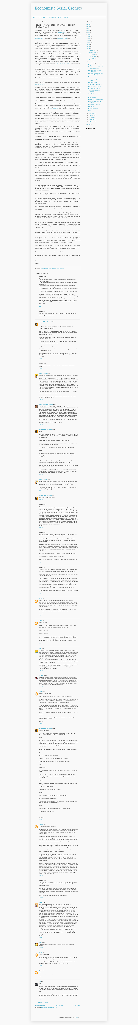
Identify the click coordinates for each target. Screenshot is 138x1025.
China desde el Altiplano (94, 104)
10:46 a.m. (41, 399)
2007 (88, 48)
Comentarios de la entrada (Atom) (49, 1007)
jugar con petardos (62, 38)
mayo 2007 (91, 113)
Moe (40, 981)
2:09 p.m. (41, 947)
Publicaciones (52, 17)
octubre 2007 (92, 54)
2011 (88, 40)
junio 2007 (91, 63)
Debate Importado (92, 76)
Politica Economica (52, 268)
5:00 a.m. (41, 317)
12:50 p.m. (41, 875)
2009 (88, 44)
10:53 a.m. (41, 424)
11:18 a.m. (41, 474)
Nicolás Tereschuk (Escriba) (46, 404)
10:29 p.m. (41, 644)
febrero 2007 (92, 119)
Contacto (65, 17)
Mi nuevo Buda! (92, 97)
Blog (59, 17)
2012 (88, 38)
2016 (88, 30)
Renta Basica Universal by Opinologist (94, 102)
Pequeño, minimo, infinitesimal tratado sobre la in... (95, 67)
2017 (88, 28)
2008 (88, 46)
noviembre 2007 (92, 52)
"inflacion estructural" (40, 84)
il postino (41, 824)
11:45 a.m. (41, 527)
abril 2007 (91, 115)
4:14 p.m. (41, 594)
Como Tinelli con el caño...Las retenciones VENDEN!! (95, 94)
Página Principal (59, 1005)
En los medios (41, 17)
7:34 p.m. (41, 616)
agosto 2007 (92, 59)
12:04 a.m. (41, 686)
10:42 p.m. (41, 670)
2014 (88, 34)
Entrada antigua (76, 1005)
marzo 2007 (92, 117)
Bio (34, 17)
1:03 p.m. (41, 563)
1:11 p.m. (41, 897)
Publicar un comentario (42, 1002)
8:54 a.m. (41, 723)
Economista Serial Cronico (58, 8)
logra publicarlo (54, 108)
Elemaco (42, 268)
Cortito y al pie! (91, 110)
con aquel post (62, 32)
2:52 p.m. (41, 999)
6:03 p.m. (41, 977)
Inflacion (46, 268)
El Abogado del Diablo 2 (94, 88)
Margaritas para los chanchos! (95, 65)
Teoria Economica (60, 268)
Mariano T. (41, 675)
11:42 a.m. (41, 499)
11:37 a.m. (41, 491)
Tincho (40, 648)
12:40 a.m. (41, 307)
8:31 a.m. (41, 358)
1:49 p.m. (41, 937)
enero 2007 (91, 121)
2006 (88, 124)
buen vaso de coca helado (63, 63)
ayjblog (40, 620)
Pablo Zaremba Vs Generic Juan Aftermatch (94, 71)
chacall (40, 598)
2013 (88, 36)
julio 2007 (91, 61)
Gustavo (41, 902)
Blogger (76, 1017)
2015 (88, 32)
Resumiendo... (91, 106)
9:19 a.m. (41, 368)
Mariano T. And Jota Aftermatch (95, 99)
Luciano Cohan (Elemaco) (45, 321)
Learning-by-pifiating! (93, 108)
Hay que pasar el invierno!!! (94, 86)
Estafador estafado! (93, 82)
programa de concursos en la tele (57, 37)
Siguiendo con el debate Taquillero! (94, 91)
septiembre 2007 (93, 57)
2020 (88, 24)
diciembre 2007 (92, 50)
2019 (88, 26)
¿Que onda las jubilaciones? (95, 84)
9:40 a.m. (41, 819)
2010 (88, 42)
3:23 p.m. (41, 965)
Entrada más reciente (40, 1005)
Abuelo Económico (43, 373)
